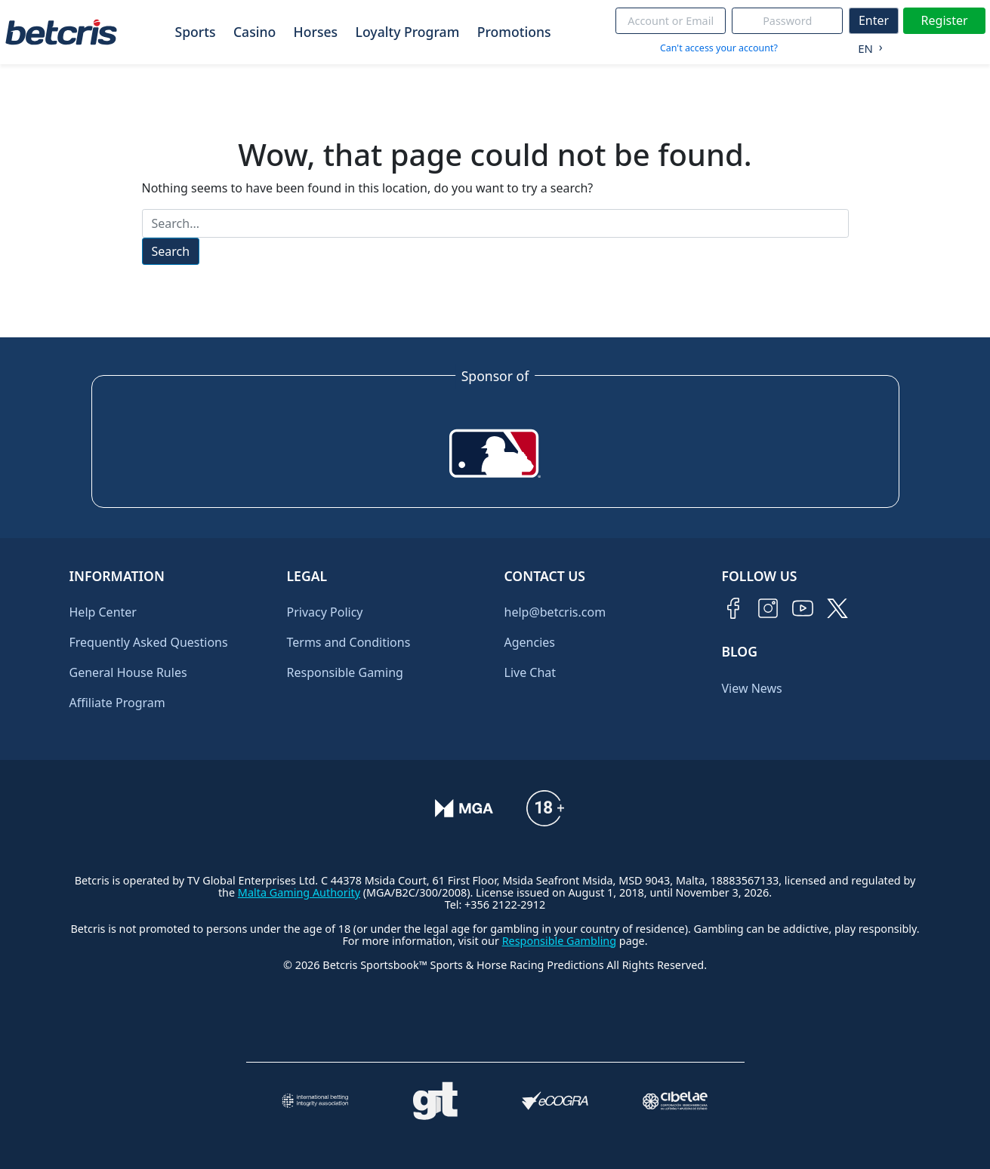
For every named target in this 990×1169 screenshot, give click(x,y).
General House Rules (128, 672)
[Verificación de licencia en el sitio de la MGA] (464, 808)
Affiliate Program (117, 702)
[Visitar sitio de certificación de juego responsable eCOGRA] (555, 1100)
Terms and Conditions (349, 642)
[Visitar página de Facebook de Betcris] (733, 608)
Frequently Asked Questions (148, 642)
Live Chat (530, 672)
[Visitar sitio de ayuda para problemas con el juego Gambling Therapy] (435, 1101)
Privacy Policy (325, 612)
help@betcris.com (555, 612)
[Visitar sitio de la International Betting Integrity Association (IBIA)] (315, 1100)
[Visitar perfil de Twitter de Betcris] (837, 608)
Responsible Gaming (345, 672)
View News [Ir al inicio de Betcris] (752, 688)
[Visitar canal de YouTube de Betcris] (802, 608)
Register (944, 20)
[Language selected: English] (866, 45)
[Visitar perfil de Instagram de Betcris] (768, 608)
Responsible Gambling (559, 941)
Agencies (529, 642)
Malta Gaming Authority (299, 892)
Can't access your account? (719, 48)
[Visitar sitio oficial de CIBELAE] (675, 1100)
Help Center (103, 612)
